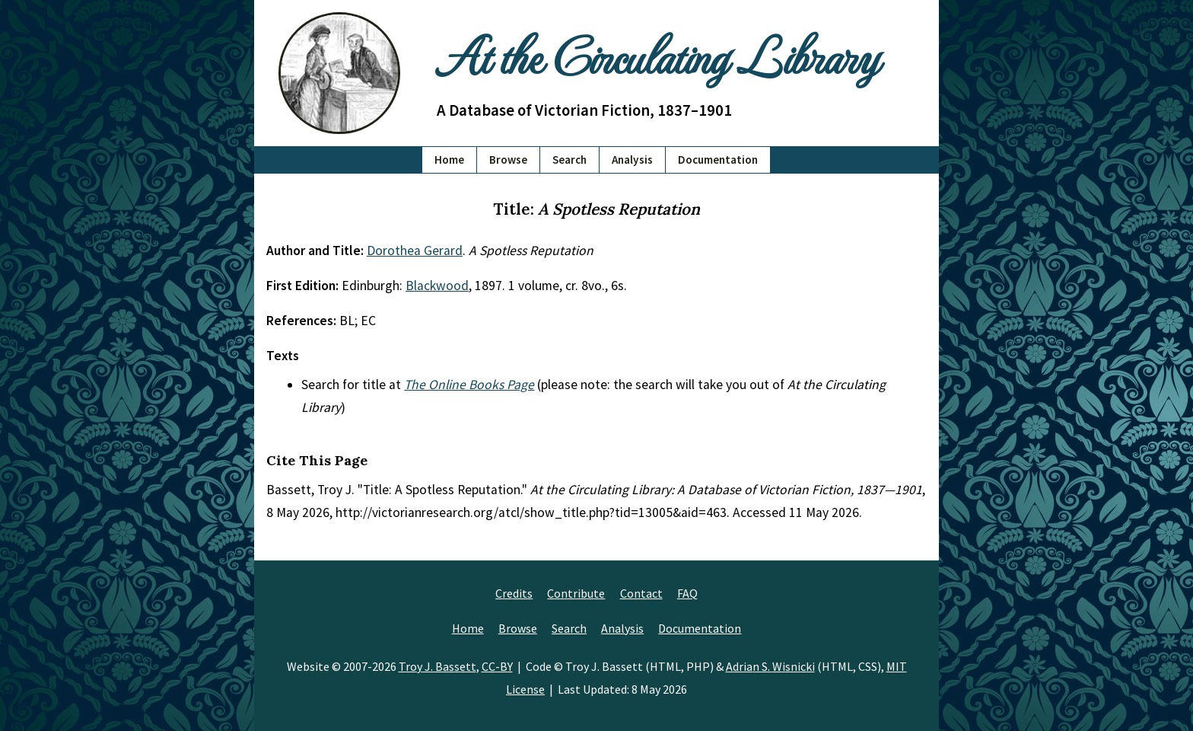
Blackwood (437, 285)
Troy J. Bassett (437, 666)
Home (449, 159)
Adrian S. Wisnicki (770, 666)
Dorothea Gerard (415, 250)
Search (569, 159)
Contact (641, 593)
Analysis (632, 159)
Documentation (718, 159)
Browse (508, 159)
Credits (514, 593)
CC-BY (497, 666)
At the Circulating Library (657, 54)
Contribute (576, 593)
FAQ (687, 593)
